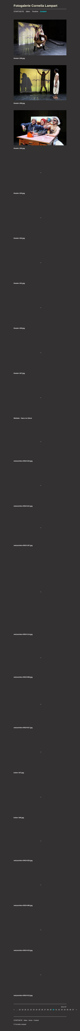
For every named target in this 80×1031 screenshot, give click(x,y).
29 (50, 1010)
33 (62, 1010)
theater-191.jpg (19, 283)
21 (28, 1010)
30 (53, 1010)
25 (39, 1010)
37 (73, 1010)
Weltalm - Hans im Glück (23, 418)
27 (45, 1010)
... (17, 1010)
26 (42, 1010)
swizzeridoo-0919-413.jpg (23, 995)
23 (33, 1010)
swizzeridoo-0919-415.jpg (23, 950)
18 (19, 1010)
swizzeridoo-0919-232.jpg (23, 461)
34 (64, 1010)
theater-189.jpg (19, 328)
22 (31, 1010)
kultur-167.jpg (19, 773)
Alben (28, 11)
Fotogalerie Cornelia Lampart (35, 5)
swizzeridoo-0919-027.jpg (23, 727)
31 (56, 1010)
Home (30, 1020)
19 (22, 1010)
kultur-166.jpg (19, 817)
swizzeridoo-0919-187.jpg (23, 545)
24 (36, 1010)
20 (25, 1010)
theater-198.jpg (19, 58)
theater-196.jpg (19, 103)
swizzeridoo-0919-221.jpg (23, 506)
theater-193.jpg (19, 193)
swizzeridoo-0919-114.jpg (23, 634)
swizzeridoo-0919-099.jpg (23, 677)
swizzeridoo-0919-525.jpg (23, 860)
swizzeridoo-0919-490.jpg (23, 905)
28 (48, 1010)
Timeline (35, 11)
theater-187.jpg (19, 373)
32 (59, 1010)
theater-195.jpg (19, 148)
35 (67, 1010)
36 (70, 1010)
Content (43, 11)
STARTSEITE (19, 11)
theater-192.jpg (19, 238)
